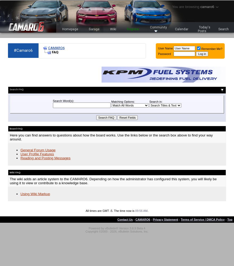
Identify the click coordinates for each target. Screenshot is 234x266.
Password (164, 53)
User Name (165, 48)
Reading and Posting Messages (45, 158)
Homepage (70, 29)
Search (223, 29)
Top (229, 219)
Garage (94, 29)
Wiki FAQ (15, 172)
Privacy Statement (165, 219)
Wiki (113, 29)
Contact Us (125, 219)
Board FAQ (16, 128)
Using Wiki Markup (35, 194)
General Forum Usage (38, 150)
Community (158, 28)
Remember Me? (209, 48)
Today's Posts (204, 29)
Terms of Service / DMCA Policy (203, 219)
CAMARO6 (56, 48)
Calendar (181, 29)
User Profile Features (37, 154)
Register (133, 29)
